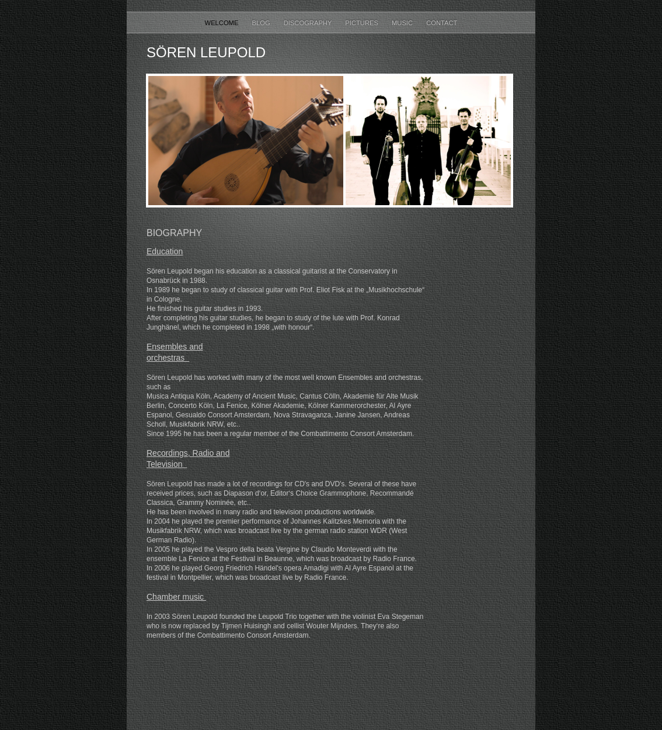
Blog (262, 22)
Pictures (362, 22)
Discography (309, 22)
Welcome (223, 22)
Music (403, 22)
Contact (441, 22)
